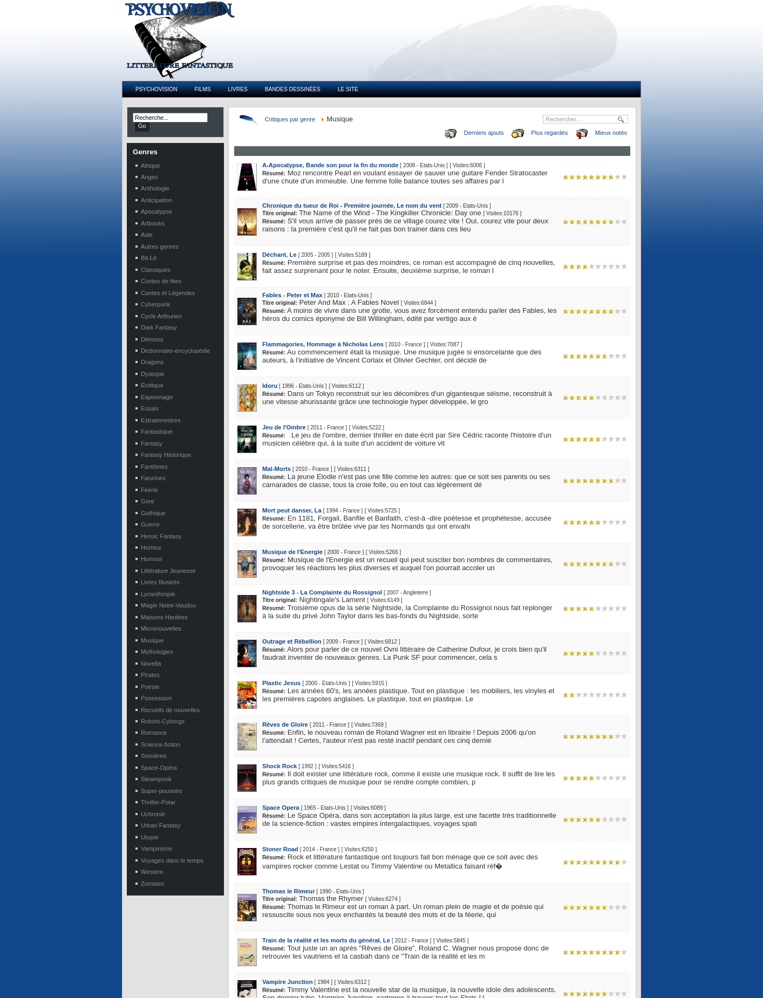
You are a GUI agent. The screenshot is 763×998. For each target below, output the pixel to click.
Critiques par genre (290, 119)
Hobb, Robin (496, 970)
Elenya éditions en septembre (180, 959)
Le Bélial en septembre (171, 948)
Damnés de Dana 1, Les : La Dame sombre (367, 959)
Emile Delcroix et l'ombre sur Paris (355, 936)
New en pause (160, 936)
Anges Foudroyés (333, 970)
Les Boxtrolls (158, 970)
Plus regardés (549, 132)
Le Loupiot (154, 982)
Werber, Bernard (502, 982)
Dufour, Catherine (503, 948)
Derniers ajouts (484, 132)
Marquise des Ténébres (341, 982)
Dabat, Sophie (499, 936)
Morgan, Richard (502, 959)
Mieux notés (611, 132)
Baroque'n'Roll (329, 948)
